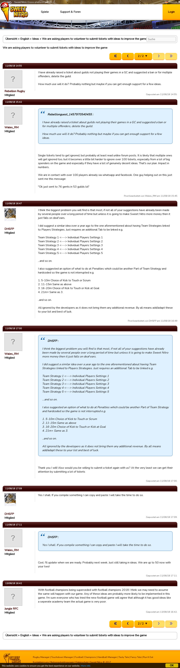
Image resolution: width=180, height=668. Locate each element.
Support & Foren (70, 12)
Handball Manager (107, 657)
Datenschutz (82, 662)
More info (85, 666)
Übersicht (11, 39)
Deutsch (171, 2)
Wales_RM (11, 127)
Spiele (45, 12)
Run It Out (148, 657)
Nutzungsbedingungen (62, 662)
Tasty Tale (124, 657)
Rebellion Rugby (14, 91)
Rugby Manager (41, 657)
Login (171, 12)
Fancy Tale (136, 657)
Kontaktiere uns (41, 662)
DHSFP (9, 229)
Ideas (35, 39)
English (24, 39)
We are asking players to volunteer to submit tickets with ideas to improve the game (94, 39)
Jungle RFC (11, 609)
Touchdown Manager (62, 657)
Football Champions (85, 657)
